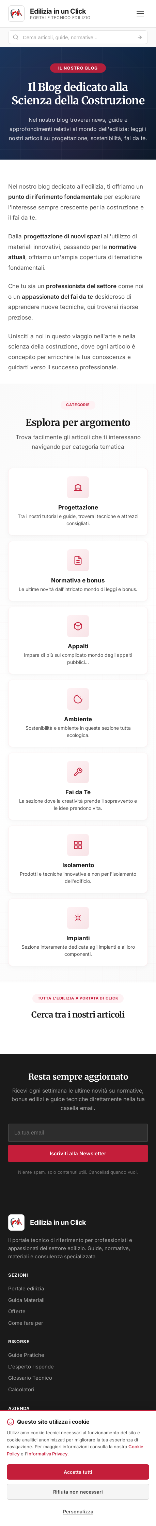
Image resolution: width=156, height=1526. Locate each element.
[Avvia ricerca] (139, 37)
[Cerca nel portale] (75, 37)
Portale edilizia (26, 1288)
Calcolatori (21, 1389)
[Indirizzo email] (78, 1133)
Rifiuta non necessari (78, 1492)
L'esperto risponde (31, 1366)
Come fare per (25, 1323)
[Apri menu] (140, 13)
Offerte (17, 1311)
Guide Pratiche (26, 1355)
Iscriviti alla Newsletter (78, 1153)
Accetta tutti (78, 1472)
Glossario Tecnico (30, 1378)
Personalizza (78, 1511)
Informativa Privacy (47, 1453)
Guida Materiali (26, 1300)
